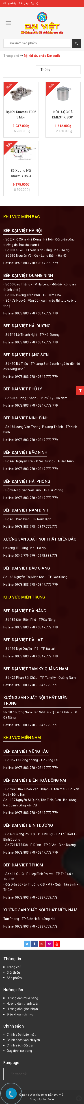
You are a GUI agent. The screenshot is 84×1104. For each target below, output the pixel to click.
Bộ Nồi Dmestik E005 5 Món (21, 114)
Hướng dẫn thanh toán (23, 1003)
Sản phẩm (14, 978)
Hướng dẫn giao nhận (22, 1009)
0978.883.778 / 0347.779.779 (36, 768)
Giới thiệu (13, 972)
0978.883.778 (25, 263)
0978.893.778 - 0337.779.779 (36, 897)
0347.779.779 (48, 263)
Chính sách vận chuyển (23, 1040)
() (37, 3)
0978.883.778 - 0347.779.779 (36, 526)
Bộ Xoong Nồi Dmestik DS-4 (21, 173)
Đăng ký (23, 3)
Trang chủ (14, 967)
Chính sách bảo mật (21, 1034)
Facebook (18, 1074)
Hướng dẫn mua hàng (22, 998)
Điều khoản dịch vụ (20, 1014)
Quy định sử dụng (19, 1051)
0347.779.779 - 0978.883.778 (36, 555)
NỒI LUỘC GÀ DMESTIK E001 (63, 114)
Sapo (50, 1099)
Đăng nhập (10, 3)
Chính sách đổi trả (20, 1045)
